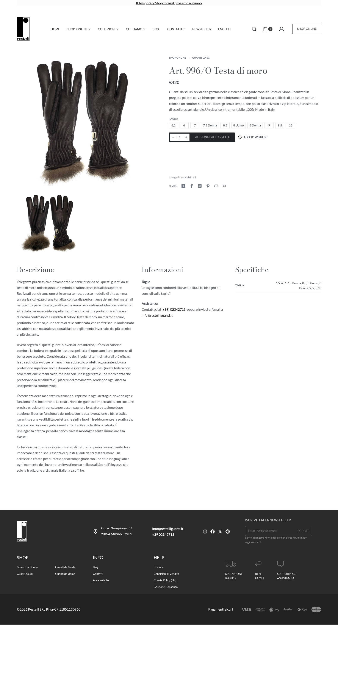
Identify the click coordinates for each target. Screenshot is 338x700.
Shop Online (177, 57)
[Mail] (216, 186)
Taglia (173, 118)
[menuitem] (224, 29)
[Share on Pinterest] (208, 186)
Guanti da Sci (201, 57)
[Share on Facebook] (192, 186)
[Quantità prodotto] (180, 137)
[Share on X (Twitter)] (183, 186)
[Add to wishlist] (253, 137)
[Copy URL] (224, 186)
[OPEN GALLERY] (82, 121)
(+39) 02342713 (173, 309)
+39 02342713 (163, 534)
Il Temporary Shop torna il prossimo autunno (169, 3)
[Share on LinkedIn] (200, 186)
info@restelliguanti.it (157, 315)
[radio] (173, 125)
